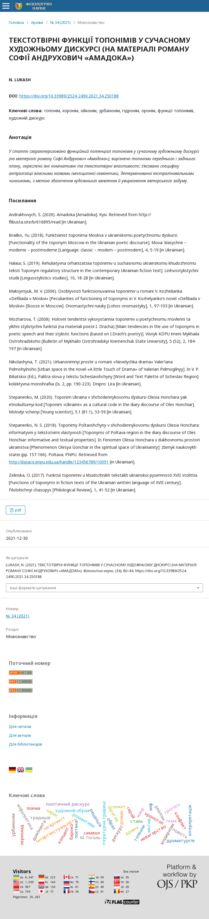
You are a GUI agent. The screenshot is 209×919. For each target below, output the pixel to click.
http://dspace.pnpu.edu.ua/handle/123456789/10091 (59, 462)
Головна (16, 22)
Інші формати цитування (33, 587)
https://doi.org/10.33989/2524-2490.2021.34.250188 (69, 96)
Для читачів (20, 726)
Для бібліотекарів (25, 744)
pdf (17, 510)
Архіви (37, 22)
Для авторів (20, 735)
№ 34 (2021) (60, 22)
